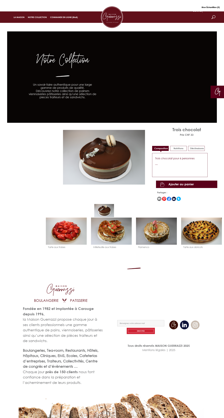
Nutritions (178, 148)
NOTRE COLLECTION (37, 17)
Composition (161, 148)
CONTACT (197, 11)
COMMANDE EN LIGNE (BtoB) (64, 17)
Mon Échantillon (211, 7)
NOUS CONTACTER (190, 296)
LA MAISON (19, 17)
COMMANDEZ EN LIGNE (165, 296)
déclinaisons (197, 148)
